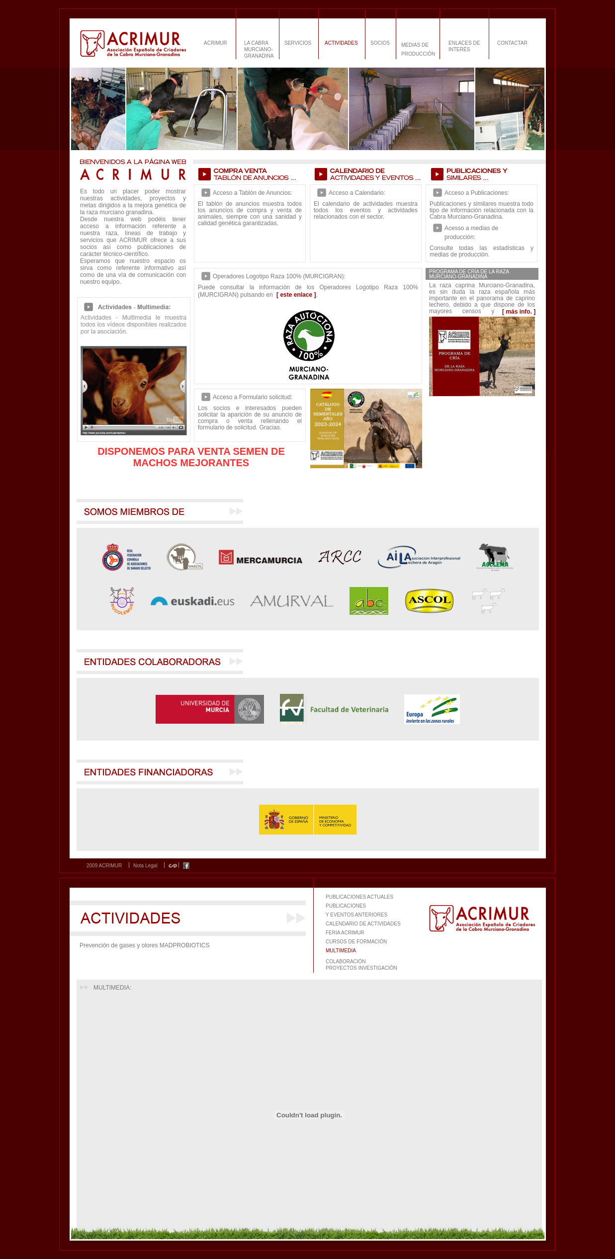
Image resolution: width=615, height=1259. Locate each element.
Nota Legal (145, 865)
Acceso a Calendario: (357, 192)
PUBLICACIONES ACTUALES (359, 897)
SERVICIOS (297, 43)
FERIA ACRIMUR (345, 932)
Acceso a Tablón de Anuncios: (252, 192)
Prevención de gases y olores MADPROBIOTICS (144, 945)
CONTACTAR (512, 43)
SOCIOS (380, 43)
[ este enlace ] (296, 294)
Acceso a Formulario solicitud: (252, 397)
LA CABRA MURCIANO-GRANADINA (258, 49)
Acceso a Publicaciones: (476, 192)
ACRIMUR (215, 43)
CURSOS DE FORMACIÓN (356, 941)
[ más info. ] (518, 311)
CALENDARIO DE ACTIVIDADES (363, 923)
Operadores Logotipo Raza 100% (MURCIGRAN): (279, 276)
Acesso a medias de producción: (471, 233)
